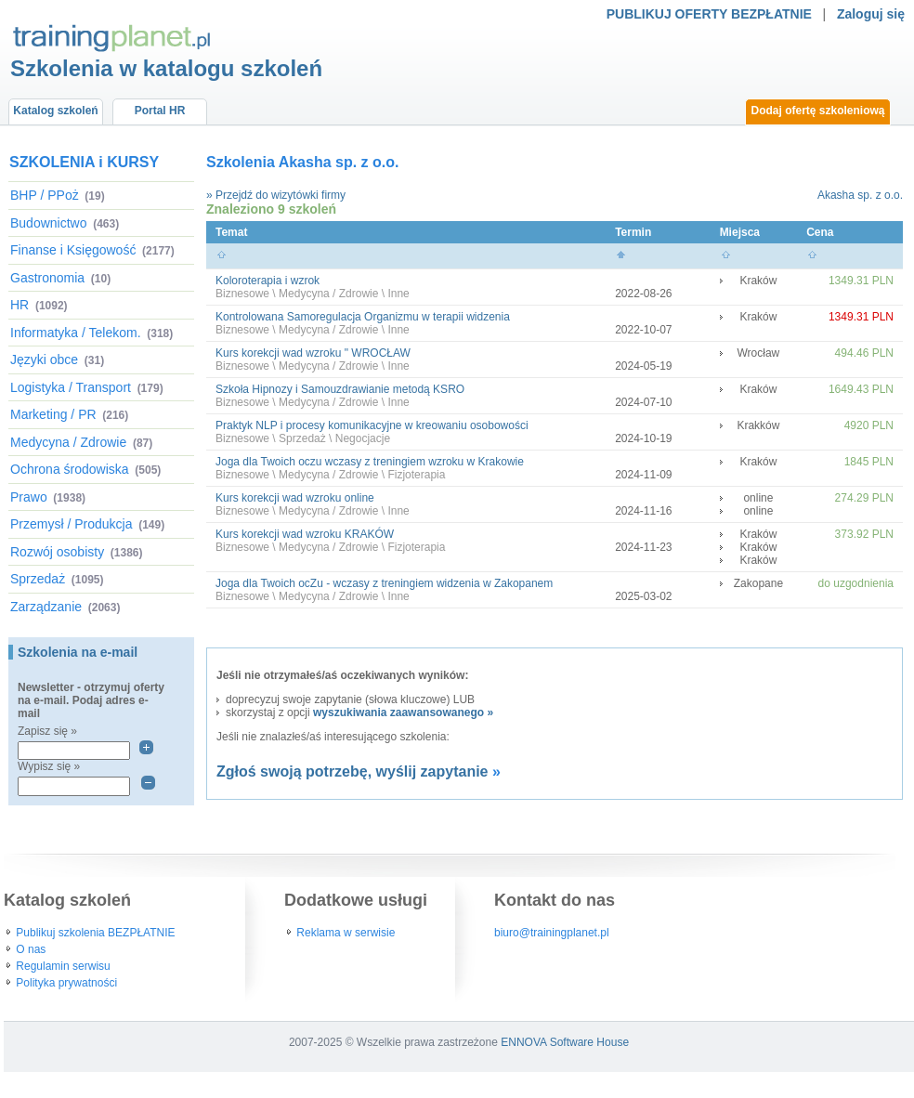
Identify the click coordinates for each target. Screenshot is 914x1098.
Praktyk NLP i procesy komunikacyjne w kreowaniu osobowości (372, 425)
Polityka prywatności (66, 982)
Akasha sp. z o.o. (860, 195)
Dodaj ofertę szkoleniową (817, 110)
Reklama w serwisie (345, 932)
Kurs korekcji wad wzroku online (294, 497)
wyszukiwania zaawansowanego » (403, 712)
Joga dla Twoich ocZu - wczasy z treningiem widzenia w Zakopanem (384, 583)
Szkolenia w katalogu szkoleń (166, 68)
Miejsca (740, 232)
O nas (31, 949)
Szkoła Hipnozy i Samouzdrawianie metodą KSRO (339, 389)
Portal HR (160, 110)
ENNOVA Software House (565, 1042)
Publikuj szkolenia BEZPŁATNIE (95, 932)
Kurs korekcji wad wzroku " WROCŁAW (313, 352)
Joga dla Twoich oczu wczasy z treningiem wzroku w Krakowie (369, 461)
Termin (633, 232)
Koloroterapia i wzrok (267, 280)
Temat (231, 232)
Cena (819, 232)
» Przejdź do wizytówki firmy (276, 195)
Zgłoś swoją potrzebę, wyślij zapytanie (352, 771)
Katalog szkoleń (55, 110)
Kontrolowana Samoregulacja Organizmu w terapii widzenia (362, 316)
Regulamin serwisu (63, 966)
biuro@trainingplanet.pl (551, 932)
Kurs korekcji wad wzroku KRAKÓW (304, 534)
